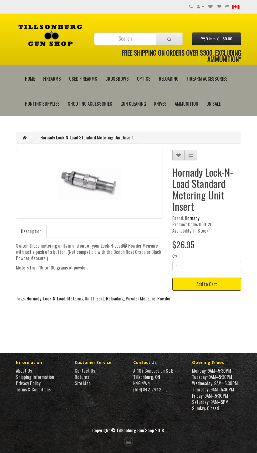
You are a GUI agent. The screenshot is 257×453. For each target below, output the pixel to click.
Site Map (83, 383)
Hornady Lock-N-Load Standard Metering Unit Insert (87, 137)
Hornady (192, 218)
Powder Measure (140, 298)
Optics (144, 78)
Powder (163, 298)
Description (31, 231)
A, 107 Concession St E (153, 370)
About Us (24, 370)
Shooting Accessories (90, 103)
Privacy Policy (28, 383)
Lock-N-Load (54, 298)
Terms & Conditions (33, 389)
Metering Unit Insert (85, 298)
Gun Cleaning (133, 103)
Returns (82, 377)
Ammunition (186, 103)
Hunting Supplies (42, 103)
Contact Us (85, 370)
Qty (174, 256)
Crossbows (117, 78)
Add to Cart (206, 283)
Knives (160, 103)
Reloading (169, 78)
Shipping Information (35, 377)
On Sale (213, 103)
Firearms (52, 78)
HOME (30, 78)
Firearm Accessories (207, 78)
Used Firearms (83, 78)
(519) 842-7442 (147, 389)
